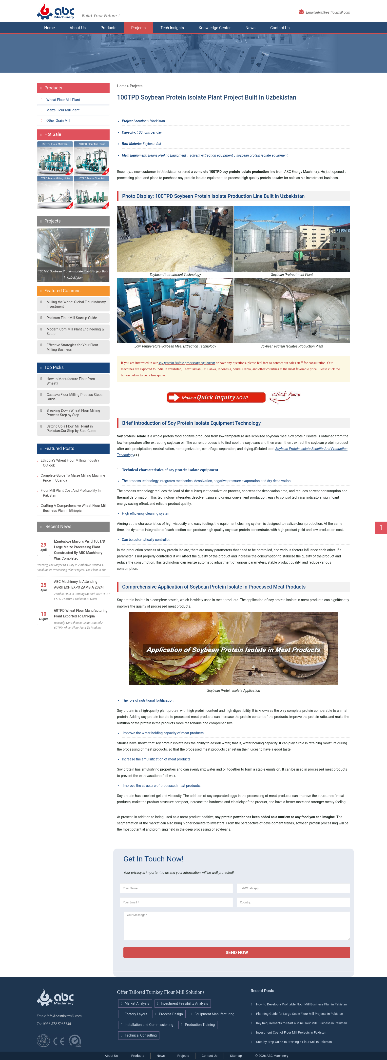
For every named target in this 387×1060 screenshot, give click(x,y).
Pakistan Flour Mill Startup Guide (72, 318)
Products (108, 27)
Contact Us (280, 27)
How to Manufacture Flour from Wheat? (71, 381)
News (250, 27)
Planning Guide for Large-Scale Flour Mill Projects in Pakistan (299, 1014)
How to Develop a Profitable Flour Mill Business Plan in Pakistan (301, 1004)
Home (49, 27)
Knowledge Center (215, 27)
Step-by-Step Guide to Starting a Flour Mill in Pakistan (294, 1042)
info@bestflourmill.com (64, 1016)
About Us (78, 27)
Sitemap (236, 1056)
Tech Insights (172, 27)
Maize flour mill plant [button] (62, 110)
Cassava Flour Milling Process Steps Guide (74, 397)
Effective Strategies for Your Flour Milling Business (72, 347)
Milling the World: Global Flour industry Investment (76, 304)
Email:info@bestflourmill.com (328, 12)
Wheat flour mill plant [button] (63, 100)
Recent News (58, 526)
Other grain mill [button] (58, 120)
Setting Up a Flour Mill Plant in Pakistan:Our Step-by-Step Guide (71, 428)
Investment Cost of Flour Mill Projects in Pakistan (291, 1032)
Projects (138, 27)
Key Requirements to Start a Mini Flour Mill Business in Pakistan (301, 1023)
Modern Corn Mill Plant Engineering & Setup (75, 331)
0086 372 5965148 (57, 1024)
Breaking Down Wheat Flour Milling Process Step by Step (73, 412)
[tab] (73, 100)
